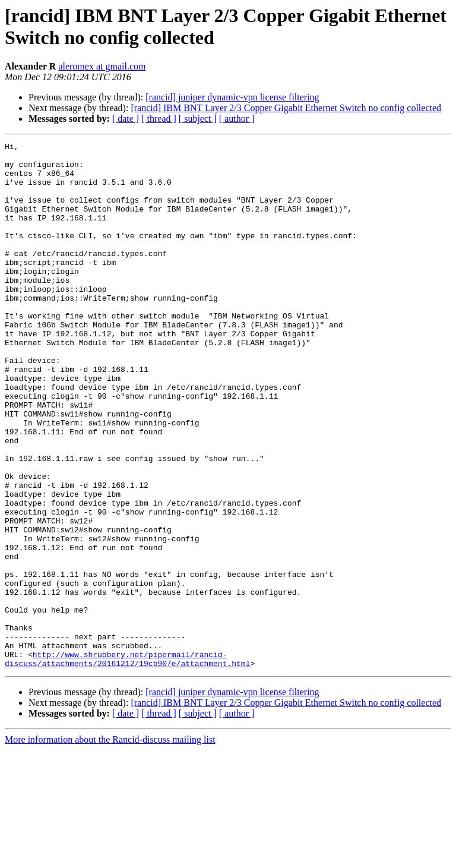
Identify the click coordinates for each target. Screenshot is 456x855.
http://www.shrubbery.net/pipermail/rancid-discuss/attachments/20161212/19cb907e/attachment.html (127, 763)
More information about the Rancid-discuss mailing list (110, 845)
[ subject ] (198, 118)
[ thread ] (158, 118)
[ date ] (125, 118)
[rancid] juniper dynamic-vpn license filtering (232, 97)
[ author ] (237, 118)
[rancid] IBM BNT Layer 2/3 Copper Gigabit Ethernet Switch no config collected (286, 108)
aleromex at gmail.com (101, 66)
